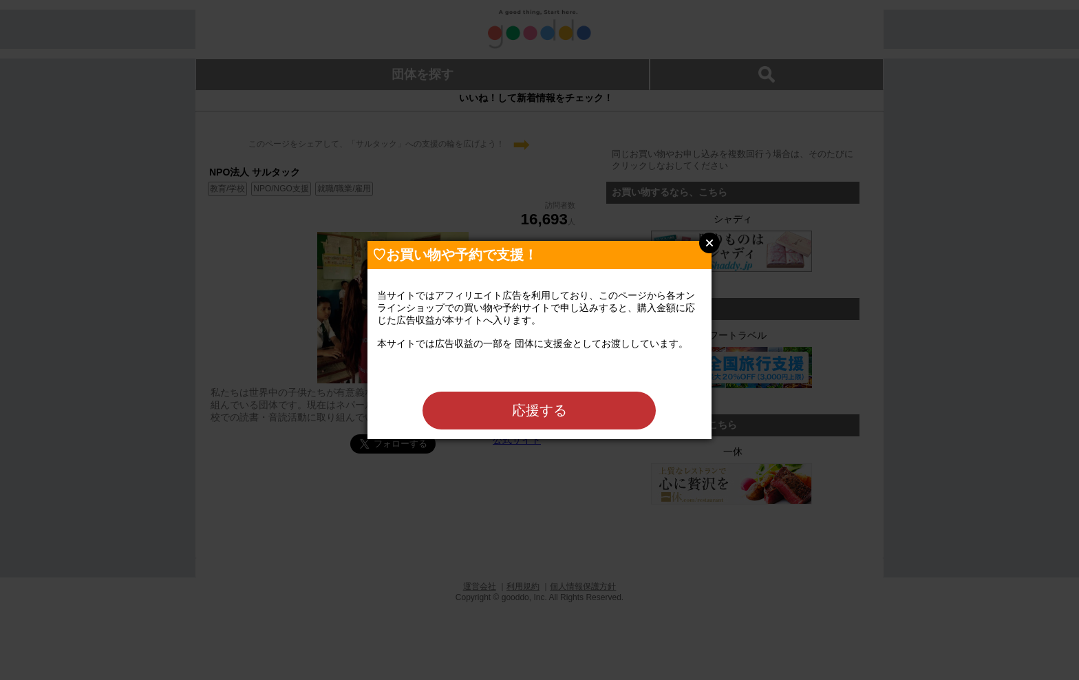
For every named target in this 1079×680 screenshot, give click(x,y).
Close (709, 243)
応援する (539, 410)
